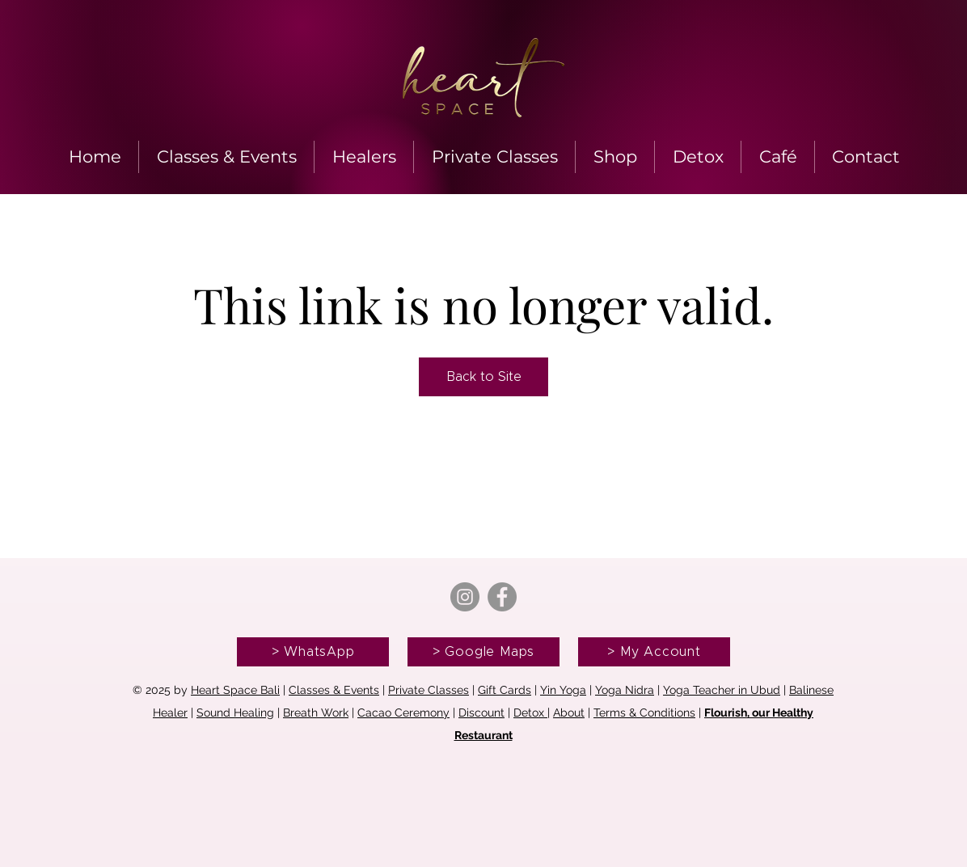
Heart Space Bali (235, 689)
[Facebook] (502, 596)
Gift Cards (504, 689)
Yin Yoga (563, 689)
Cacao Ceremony (403, 712)
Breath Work (315, 712)
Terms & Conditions (644, 712)
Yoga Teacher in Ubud (721, 689)
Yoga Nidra (624, 689)
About (569, 712)
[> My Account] (654, 651)
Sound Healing (235, 712)
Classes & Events (334, 689)
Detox (530, 712)
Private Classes (428, 689)
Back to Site (484, 376)
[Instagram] (464, 596)
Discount (481, 712)
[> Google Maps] (483, 651)
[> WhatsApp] (313, 651)
